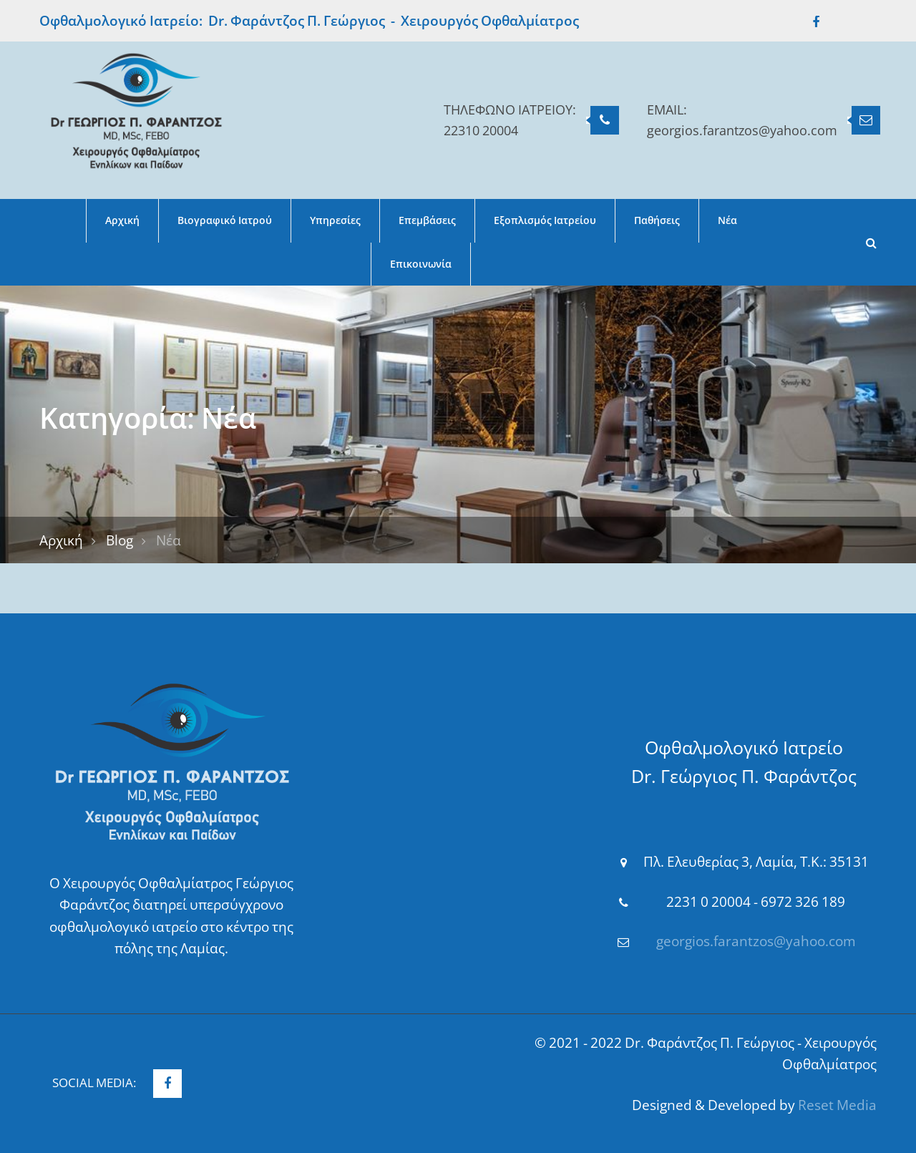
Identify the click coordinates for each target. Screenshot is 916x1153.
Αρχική (61, 540)
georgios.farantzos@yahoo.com (742, 130)
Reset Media (837, 1105)
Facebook (808, 22)
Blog (119, 540)
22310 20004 (481, 130)
